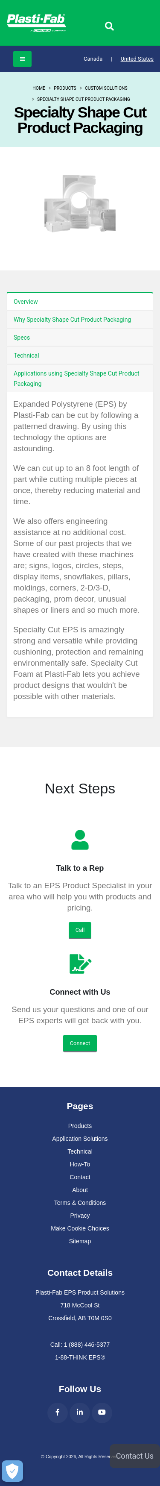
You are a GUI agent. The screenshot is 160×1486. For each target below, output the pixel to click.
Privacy (80, 1215)
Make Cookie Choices (80, 1228)
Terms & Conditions (80, 1202)
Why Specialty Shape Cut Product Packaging (72, 319)
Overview (26, 301)
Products (65, 88)
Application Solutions (80, 1138)
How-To (80, 1164)
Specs (22, 337)
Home (38, 88)
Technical (26, 355)
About (80, 1189)
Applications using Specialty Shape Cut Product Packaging (77, 378)
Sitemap (80, 1241)
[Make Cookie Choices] (11, 1471)
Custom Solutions (106, 88)
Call (80, 930)
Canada (98, 59)
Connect (80, 1043)
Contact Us (135, 1455)
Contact (80, 1177)
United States (137, 59)
